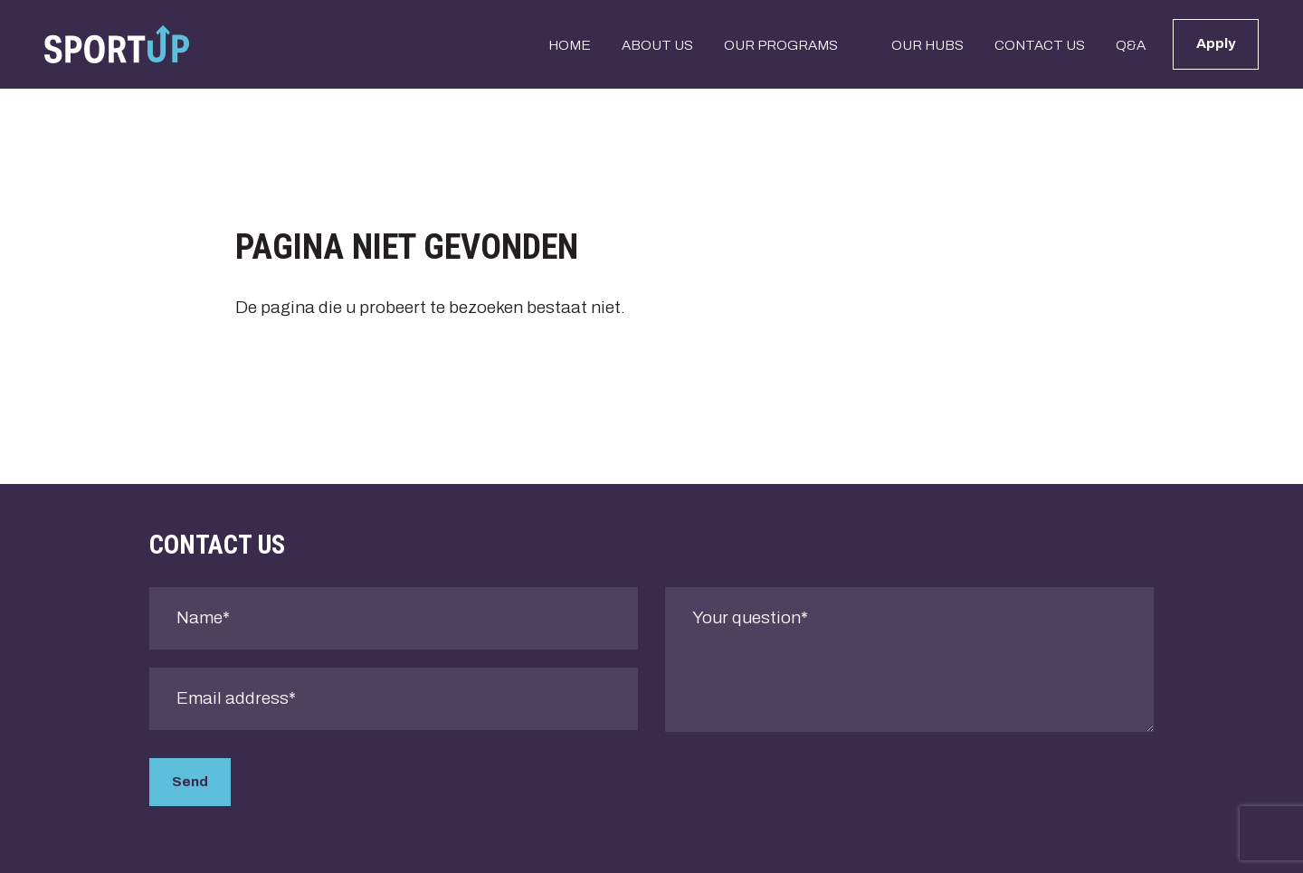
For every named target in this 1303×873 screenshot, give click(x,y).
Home (569, 45)
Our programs (781, 45)
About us (657, 45)
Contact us (1039, 45)
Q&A (1131, 45)
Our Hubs (927, 45)
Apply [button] (1215, 43)
